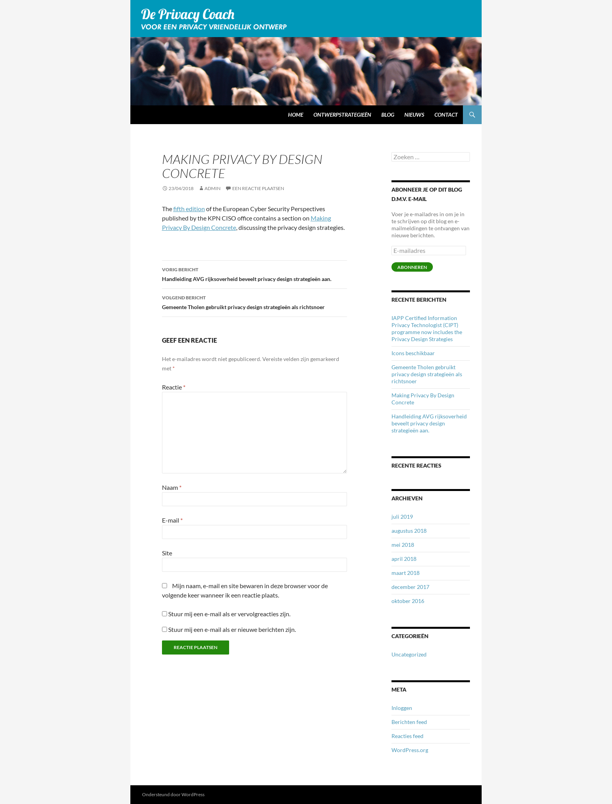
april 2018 (403, 558)
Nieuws (414, 114)
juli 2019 (402, 516)
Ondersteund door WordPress (173, 794)
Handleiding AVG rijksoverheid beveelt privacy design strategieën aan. (254, 273)
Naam (171, 487)
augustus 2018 (409, 530)
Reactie (173, 387)
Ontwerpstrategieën (342, 114)
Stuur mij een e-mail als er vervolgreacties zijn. (229, 613)
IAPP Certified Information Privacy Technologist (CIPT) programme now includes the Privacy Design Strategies (426, 328)
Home (295, 114)
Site (167, 553)
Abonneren (412, 267)
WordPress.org (409, 750)
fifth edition (189, 208)
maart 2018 (405, 572)
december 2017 (410, 586)
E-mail (172, 520)
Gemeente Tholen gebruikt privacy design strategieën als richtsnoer (254, 301)
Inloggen (401, 707)
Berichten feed (409, 722)
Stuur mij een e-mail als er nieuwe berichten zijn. (232, 629)
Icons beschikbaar (413, 353)
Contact (446, 114)
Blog (387, 114)
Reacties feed (407, 736)
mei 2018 (402, 544)
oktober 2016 (407, 601)
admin (213, 188)
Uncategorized (409, 654)
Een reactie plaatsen (258, 188)
